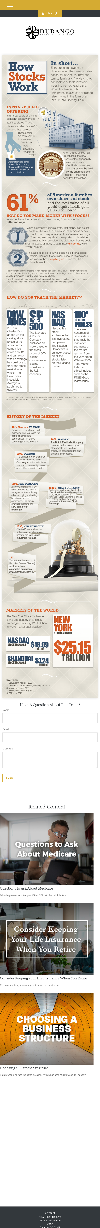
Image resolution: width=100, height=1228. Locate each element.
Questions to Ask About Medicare (26, 889)
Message (7, 748)
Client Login (50, 13)
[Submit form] (10, 778)
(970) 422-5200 (53, 1217)
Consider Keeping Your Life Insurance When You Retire (43, 978)
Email (5, 729)
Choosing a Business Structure (24, 1068)
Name (5, 710)
